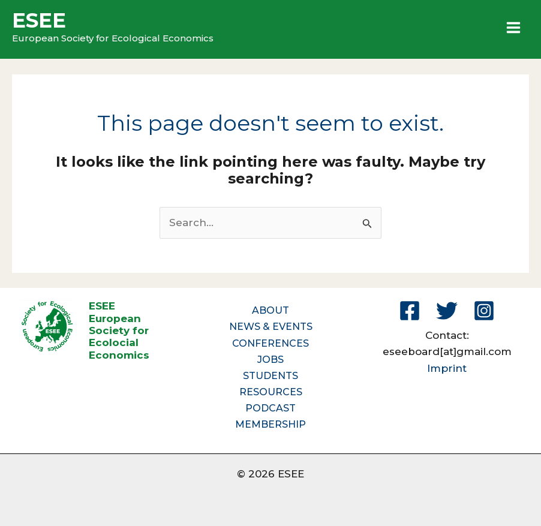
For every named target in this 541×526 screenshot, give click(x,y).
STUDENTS (270, 375)
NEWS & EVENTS (270, 326)
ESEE (39, 20)
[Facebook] (409, 310)
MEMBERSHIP (270, 424)
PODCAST (270, 408)
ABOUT (270, 310)
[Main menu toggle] (514, 27)
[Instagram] (484, 310)
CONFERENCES (270, 343)
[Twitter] (447, 310)
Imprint (447, 368)
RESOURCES (270, 392)
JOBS (270, 359)
